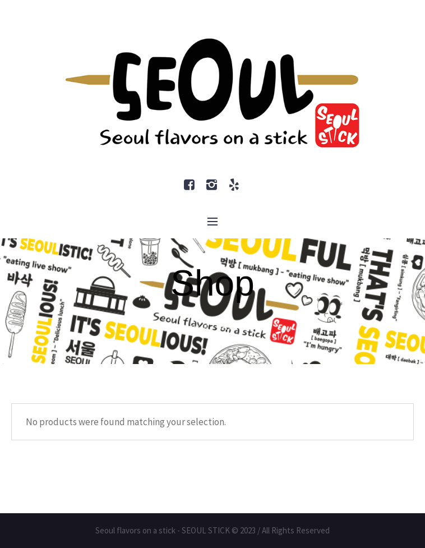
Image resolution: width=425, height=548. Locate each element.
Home (196, 327)
